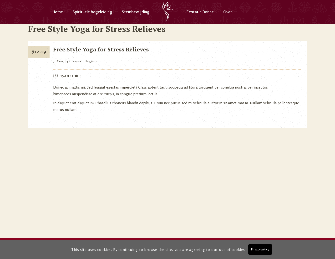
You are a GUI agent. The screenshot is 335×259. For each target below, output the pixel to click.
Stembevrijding (136, 12)
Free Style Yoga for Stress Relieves (101, 49)
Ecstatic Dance (200, 12)
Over (227, 12)
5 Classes (74, 61)
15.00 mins (70, 75)
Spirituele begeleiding (92, 12)
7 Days (58, 61)
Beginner (92, 61)
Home (57, 12)
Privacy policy (260, 249)
